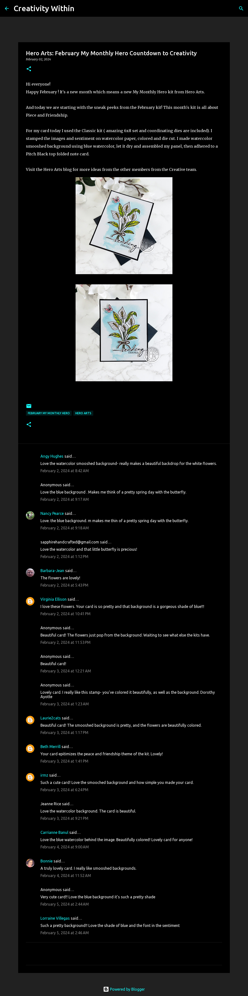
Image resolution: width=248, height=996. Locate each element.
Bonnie (46, 861)
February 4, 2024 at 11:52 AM (65, 875)
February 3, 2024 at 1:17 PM (64, 732)
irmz (44, 775)
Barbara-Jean (52, 570)
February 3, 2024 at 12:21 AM (65, 671)
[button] (29, 69)
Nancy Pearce (52, 513)
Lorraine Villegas (55, 918)
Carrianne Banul (54, 832)
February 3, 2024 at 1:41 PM (64, 761)
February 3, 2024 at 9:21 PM (64, 818)
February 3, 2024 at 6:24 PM (64, 790)
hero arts (83, 413)
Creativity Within (44, 8)
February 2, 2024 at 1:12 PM (64, 556)
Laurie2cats (50, 718)
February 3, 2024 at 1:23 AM (64, 704)
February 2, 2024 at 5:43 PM (64, 585)
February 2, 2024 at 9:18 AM (64, 528)
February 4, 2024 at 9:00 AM (64, 847)
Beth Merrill (50, 746)
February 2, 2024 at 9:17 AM (64, 499)
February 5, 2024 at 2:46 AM (64, 933)
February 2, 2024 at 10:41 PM (65, 614)
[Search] (81, 8)
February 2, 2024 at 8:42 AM (64, 471)
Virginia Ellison (53, 599)
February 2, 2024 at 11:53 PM (65, 642)
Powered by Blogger (124, 989)
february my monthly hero (49, 413)
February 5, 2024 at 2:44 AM (64, 904)
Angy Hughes (51, 456)
